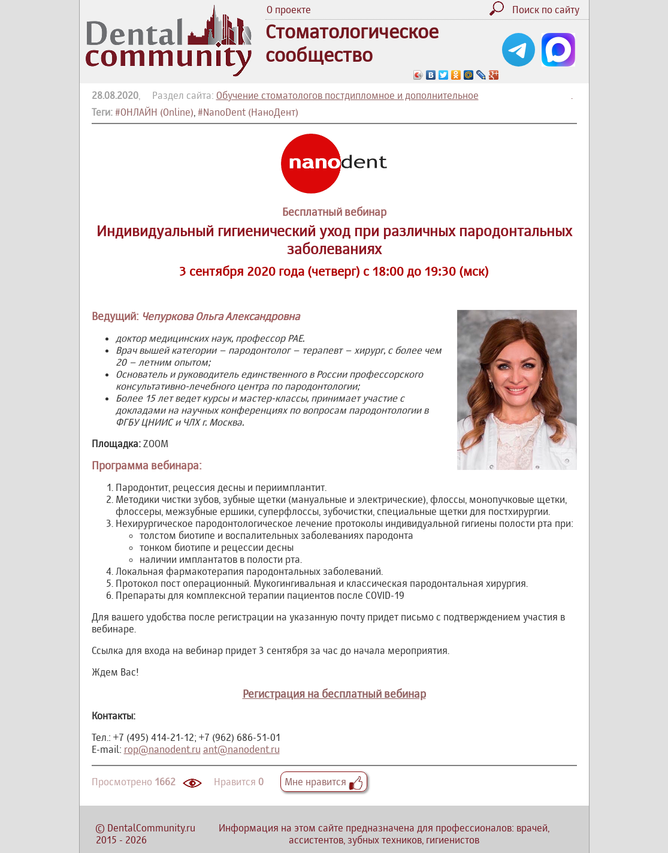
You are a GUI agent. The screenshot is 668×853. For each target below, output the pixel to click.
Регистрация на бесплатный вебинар (334, 694)
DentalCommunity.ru (151, 828)
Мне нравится (324, 782)
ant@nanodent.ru (241, 749)
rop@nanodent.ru (162, 749)
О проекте (289, 10)
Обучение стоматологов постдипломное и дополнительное (347, 95)
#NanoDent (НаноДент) (248, 112)
